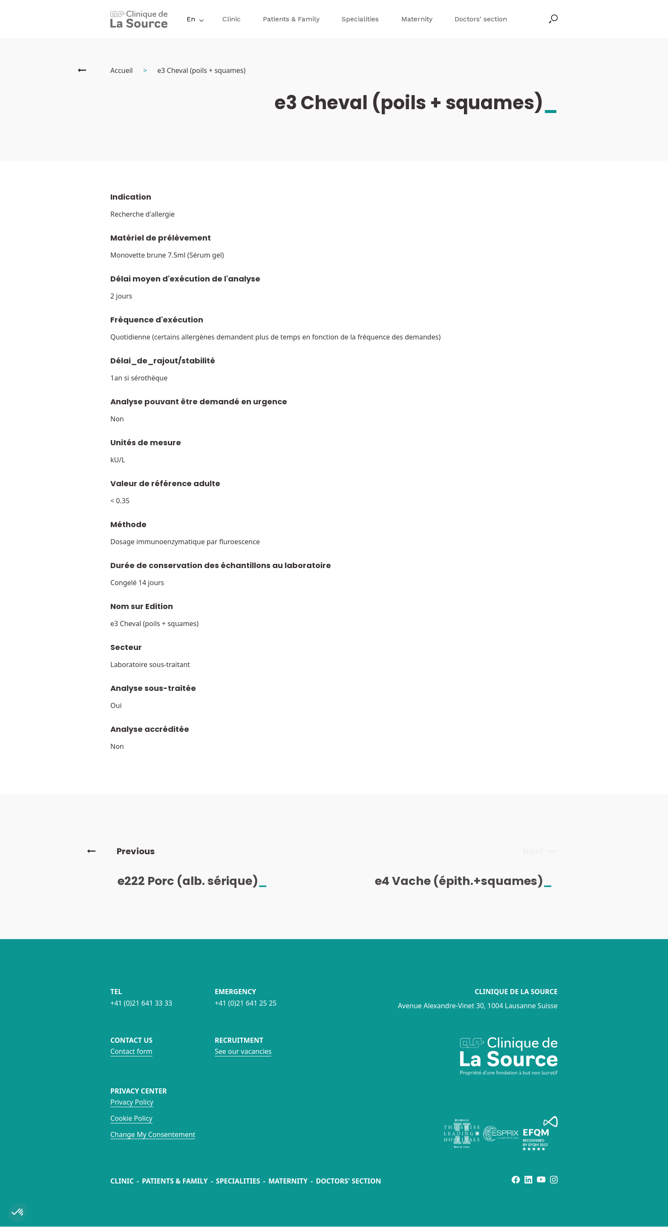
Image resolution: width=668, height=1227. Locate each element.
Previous (121, 851)
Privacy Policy (131, 1102)
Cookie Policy (131, 1118)
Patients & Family (291, 19)
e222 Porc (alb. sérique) (199, 881)
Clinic (231, 19)
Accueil (121, 70)
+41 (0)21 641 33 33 (141, 1003)
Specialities (360, 19)
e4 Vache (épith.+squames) (470, 881)
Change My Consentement (152, 1134)
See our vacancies (243, 1051)
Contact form (131, 1051)
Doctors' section (481, 19)
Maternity (416, 19)
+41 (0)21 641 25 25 (245, 1003)
